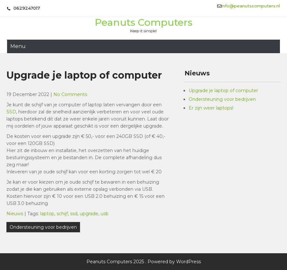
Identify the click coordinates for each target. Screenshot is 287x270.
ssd (73, 214)
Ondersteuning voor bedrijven (43, 227)
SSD (11, 112)
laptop (47, 214)
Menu (18, 46)
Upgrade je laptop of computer (223, 90)
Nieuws (14, 214)
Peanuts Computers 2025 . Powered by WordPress (143, 262)
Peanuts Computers (144, 22)
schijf (62, 214)
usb (105, 214)
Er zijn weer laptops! (211, 108)
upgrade (89, 214)
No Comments (70, 94)
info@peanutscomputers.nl (250, 5)
